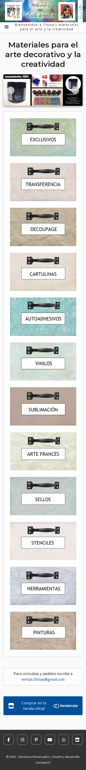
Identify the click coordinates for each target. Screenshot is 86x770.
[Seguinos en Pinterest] (36, 739)
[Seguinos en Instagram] (22, 739)
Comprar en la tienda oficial (43, 705)
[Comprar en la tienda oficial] (77, 739)
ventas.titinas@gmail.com (43, 679)
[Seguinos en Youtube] (50, 739)
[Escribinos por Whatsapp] (63, 739)
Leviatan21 (43, 762)
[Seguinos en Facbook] (8, 739)
